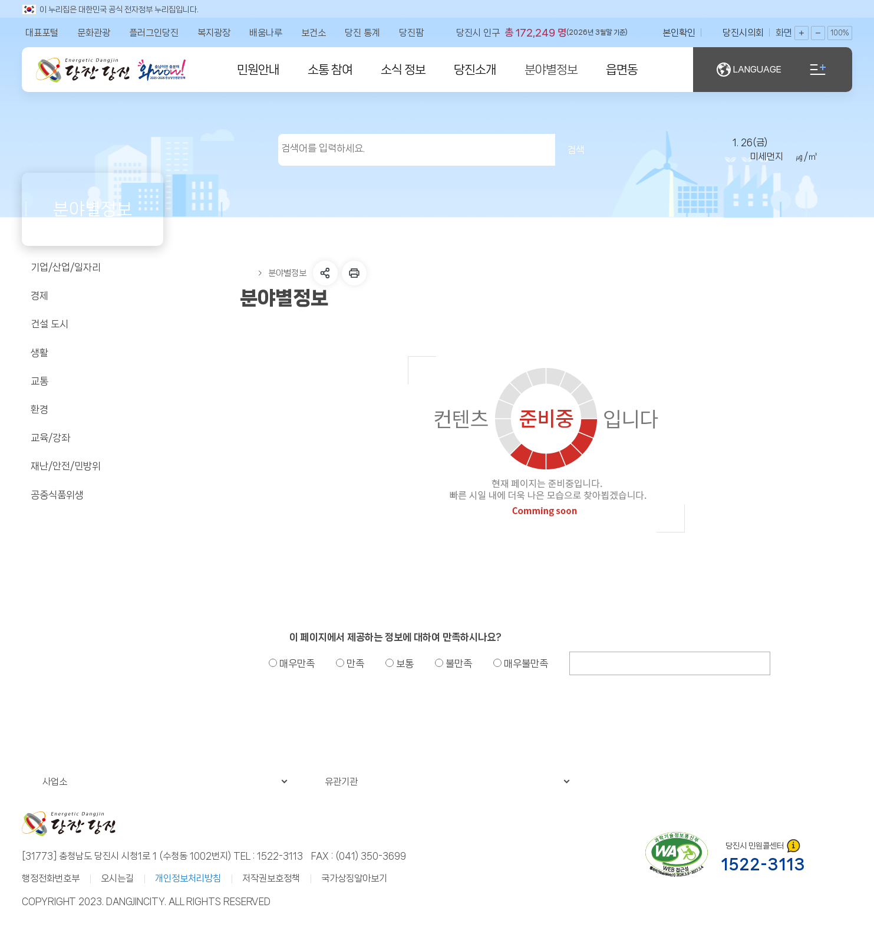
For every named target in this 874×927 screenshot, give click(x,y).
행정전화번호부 (51, 878)
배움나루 (265, 33)
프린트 (354, 273)
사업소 (164, 782)
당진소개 (475, 69)
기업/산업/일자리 (92, 268)
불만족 (453, 663)
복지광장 (213, 33)
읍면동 (622, 69)
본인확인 (678, 33)
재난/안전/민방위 (92, 466)
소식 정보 (403, 69)
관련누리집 (721, 782)
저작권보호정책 (271, 878)
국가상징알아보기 (354, 878)
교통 (92, 381)
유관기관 (447, 782)
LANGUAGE (749, 70)
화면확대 (801, 33)
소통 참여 (330, 69)
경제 (92, 296)
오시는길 (117, 878)
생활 (92, 353)
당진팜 (411, 33)
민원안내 (258, 69)
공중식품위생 (92, 495)
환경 (92, 410)
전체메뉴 (818, 69)
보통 (399, 663)
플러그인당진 (154, 33)
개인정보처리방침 (188, 878)
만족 (350, 663)
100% (839, 33)
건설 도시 (92, 324)
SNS (325, 273)
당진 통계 (362, 33)
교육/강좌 (92, 438)
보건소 (313, 33)
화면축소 (818, 33)
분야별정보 (551, 69)
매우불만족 (520, 663)
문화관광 (93, 33)
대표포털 (41, 33)
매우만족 (292, 663)
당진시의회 (743, 33)
